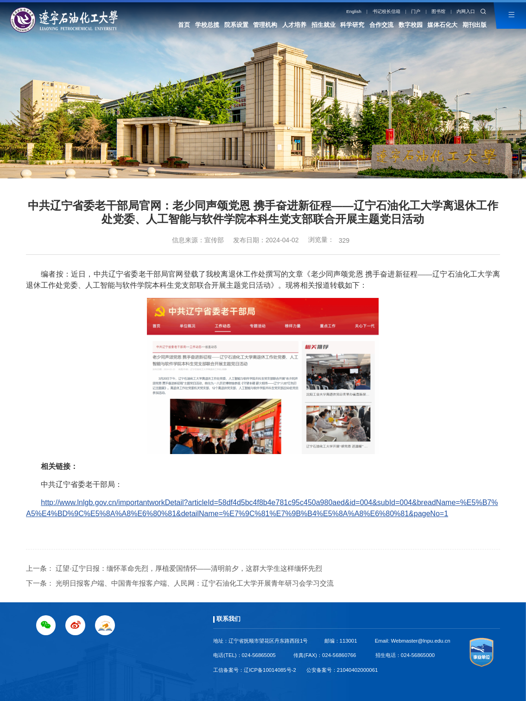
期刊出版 (475, 24)
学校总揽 (207, 24)
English (353, 11)
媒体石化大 (442, 24)
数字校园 (411, 24)
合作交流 (381, 24)
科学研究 (352, 24)
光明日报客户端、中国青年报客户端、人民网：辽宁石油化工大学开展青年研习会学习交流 (195, 583)
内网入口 (465, 11)
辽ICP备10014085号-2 (270, 670)
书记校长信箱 (386, 11)
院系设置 (236, 24)
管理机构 (265, 24)
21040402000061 (357, 670)
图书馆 (438, 11)
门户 (415, 11)
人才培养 (294, 24)
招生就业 (323, 24)
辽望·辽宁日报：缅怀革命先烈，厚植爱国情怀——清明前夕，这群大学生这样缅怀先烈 (189, 568)
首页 (184, 24)
